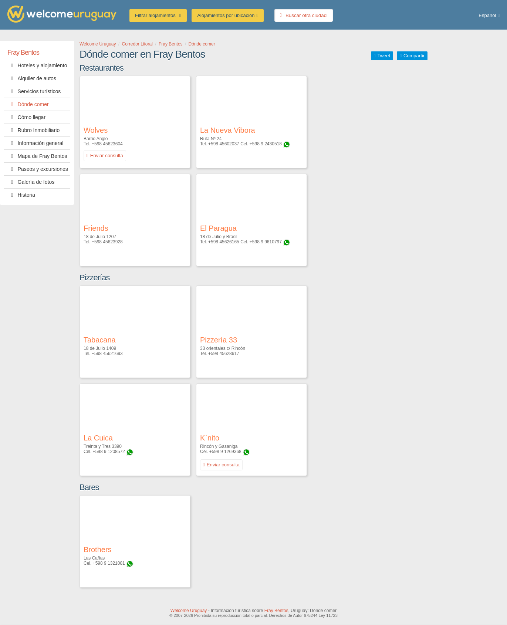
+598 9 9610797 (266, 241)
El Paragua (218, 228)
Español (487, 15)
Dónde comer (28, 104)
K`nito (209, 438)
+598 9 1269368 (225, 451)
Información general (35, 143)
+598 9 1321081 (109, 563)
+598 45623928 (107, 241)
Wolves (96, 130)
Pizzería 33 (218, 340)
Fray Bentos (23, 52)
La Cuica (98, 438)
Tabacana (100, 340)
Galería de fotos (30, 182)
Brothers (98, 549)
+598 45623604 (107, 143)
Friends (96, 228)
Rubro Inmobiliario (33, 130)
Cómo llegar (26, 117)
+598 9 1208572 (109, 451)
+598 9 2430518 (266, 143)
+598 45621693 (107, 353)
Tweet (383, 55)
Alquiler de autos (31, 78)
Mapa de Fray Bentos (37, 156)
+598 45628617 (223, 353)
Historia (21, 195)
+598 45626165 (223, 241)
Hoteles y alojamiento (37, 65)
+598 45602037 (223, 143)
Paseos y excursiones (37, 169)
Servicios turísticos (34, 91)
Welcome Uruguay (188, 610)
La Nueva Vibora (227, 130)
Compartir (414, 55)
